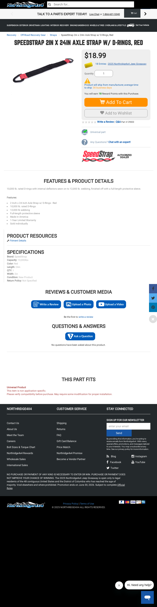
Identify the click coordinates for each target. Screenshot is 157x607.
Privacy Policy (70, 503)
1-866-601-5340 (111, 14)
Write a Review (105, 121)
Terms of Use (87, 503)
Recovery (11, 35)
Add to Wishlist (116, 113)
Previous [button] (12, 14)
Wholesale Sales (16, 459)
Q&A (118, 121)
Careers (11, 441)
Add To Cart (116, 102)
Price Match (63, 447)
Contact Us (13, 423)
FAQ (59, 435)
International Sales (17, 465)
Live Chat (94, 14)
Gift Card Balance (66, 441)
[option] (79, 14)
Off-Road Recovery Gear (33, 35)
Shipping (61, 423)
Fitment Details (18, 240)
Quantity (89, 73)
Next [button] (145, 14)
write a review (86, 317)
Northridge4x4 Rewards (20, 453)
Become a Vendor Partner (71, 459)
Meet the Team (15, 435)
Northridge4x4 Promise (69, 453)
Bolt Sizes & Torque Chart (21, 447)
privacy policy (124, 449)
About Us (12, 429)
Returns (61, 429)
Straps (53, 35)
